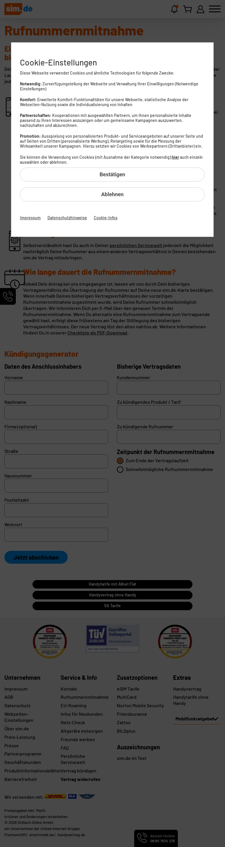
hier (175, 157)
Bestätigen (112, 174)
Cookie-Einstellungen (58, 62)
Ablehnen (112, 194)
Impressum (30, 217)
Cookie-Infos (105, 217)
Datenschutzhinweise (67, 217)
